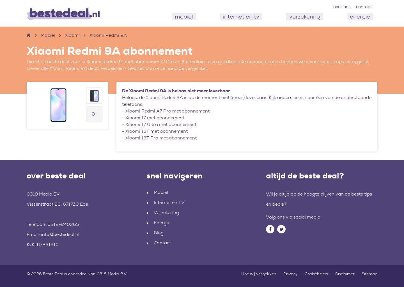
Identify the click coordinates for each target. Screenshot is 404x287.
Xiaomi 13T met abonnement (156, 131)
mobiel (184, 16)
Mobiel (48, 35)
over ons (341, 7)
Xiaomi (72, 35)
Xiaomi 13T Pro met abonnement (161, 138)
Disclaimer (345, 273)
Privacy (290, 273)
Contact (162, 243)
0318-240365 (63, 224)
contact (364, 7)
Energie (162, 223)
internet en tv (241, 16)
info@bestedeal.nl (60, 234)
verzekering (304, 16)
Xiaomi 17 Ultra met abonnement (160, 124)
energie (360, 16)
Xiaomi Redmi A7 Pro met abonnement (167, 111)
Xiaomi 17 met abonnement (154, 118)
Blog (159, 233)
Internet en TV (169, 202)
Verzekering (166, 212)
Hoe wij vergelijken (258, 273)
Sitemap (369, 273)
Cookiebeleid (316, 273)
